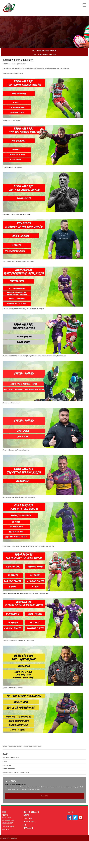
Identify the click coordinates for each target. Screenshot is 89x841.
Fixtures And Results (11, 758)
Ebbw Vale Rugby (21, 746)
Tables (26, 815)
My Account (28, 828)
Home (4, 812)
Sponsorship (7, 823)
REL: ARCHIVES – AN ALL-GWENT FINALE (17, 773)
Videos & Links (8, 826)
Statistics (7, 765)
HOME (34, 54)
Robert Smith (22, 64)
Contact (5, 829)
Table (5, 761)
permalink (38, 746)
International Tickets (8, 820)
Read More (44, 796)
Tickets (5, 815)
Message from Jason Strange (15, 784)
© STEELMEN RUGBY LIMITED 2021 (8, 838)
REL (25, 824)
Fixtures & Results (31, 812)
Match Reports (9, 769)
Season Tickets (6, 818)
